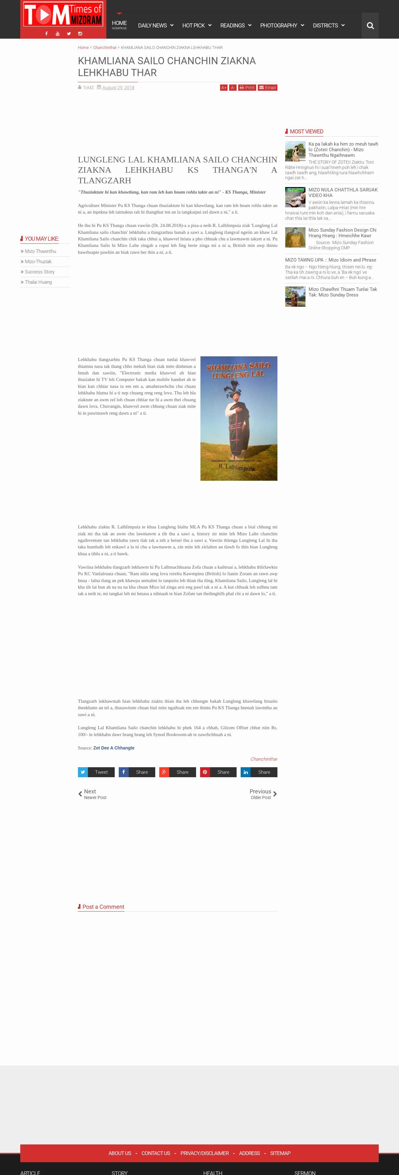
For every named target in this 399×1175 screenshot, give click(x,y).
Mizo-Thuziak (38, 261)
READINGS (232, 25)
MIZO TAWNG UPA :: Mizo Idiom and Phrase (330, 260)
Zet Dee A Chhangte (114, 747)
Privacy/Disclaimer (204, 1153)
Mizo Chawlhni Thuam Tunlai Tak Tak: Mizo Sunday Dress (343, 292)
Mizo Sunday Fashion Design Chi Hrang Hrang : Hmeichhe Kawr (343, 232)
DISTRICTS (325, 25)
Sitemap (280, 1153)
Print (247, 87)
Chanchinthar (263, 759)
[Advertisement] (177, 121)
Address (249, 1153)
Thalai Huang (38, 282)
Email (267, 87)
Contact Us (156, 1153)
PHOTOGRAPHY (278, 25)
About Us (119, 1153)
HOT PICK (193, 25)
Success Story (40, 272)
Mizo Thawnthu (40, 251)
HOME (119, 25)
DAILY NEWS (152, 25)
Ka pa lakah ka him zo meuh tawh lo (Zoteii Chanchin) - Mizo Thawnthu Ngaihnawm (343, 149)
